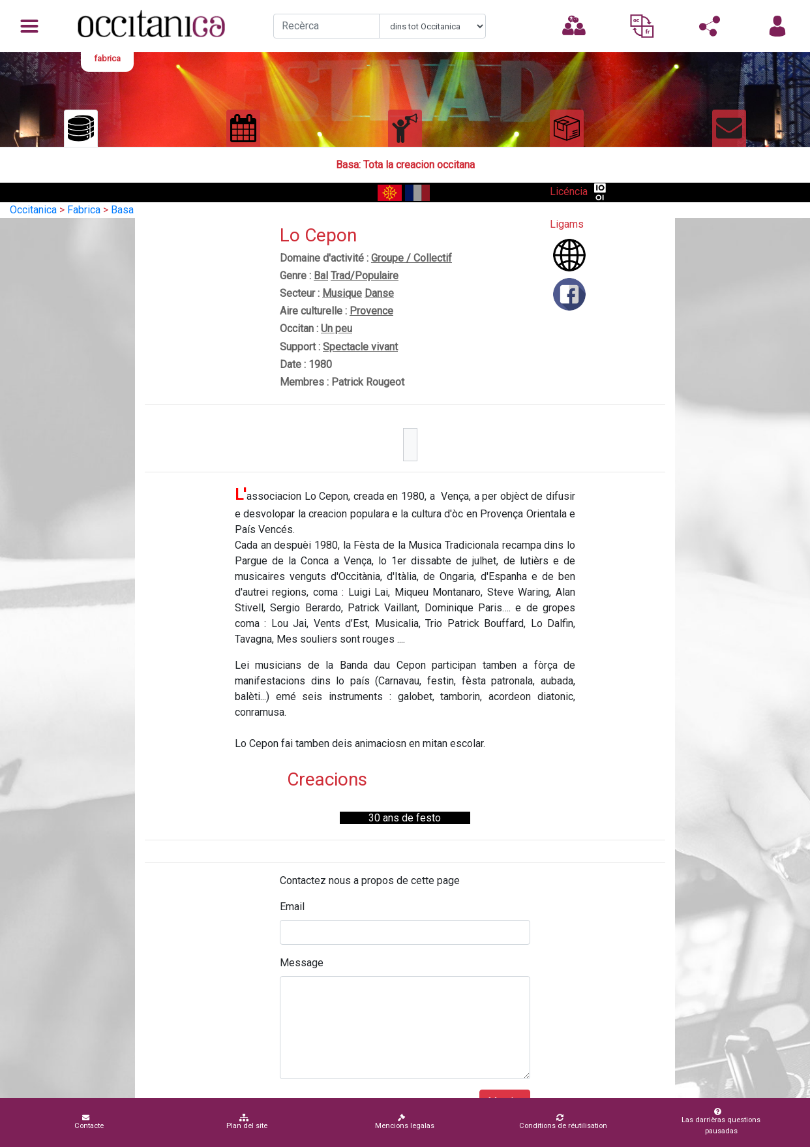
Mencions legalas (404, 1122)
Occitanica (33, 210)
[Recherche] (326, 26)
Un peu (336, 328)
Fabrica (83, 210)
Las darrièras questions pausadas (718, 1121)
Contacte (89, 1122)
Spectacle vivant (360, 347)
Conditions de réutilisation (563, 1122)
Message (301, 962)
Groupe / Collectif (411, 258)
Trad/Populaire (364, 275)
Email (292, 906)
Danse (379, 293)
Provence (371, 311)
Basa (122, 210)
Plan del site (246, 1122)
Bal (321, 275)
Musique (342, 293)
